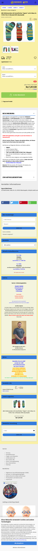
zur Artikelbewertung (12, 177)
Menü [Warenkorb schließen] (2, 2)
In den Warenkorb (17, 94)
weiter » (15, 7)
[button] (5, 202)
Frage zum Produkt (7, 101)
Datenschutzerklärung (20, 540)
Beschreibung (8, 113)
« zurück (10, 7)
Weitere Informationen (19, 547)
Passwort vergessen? (8, 234)
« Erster (4, 7)
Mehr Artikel (6, 391)
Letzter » (21, 7)
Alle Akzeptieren (19, 543)
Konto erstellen (7, 232)
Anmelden (19, 228)
